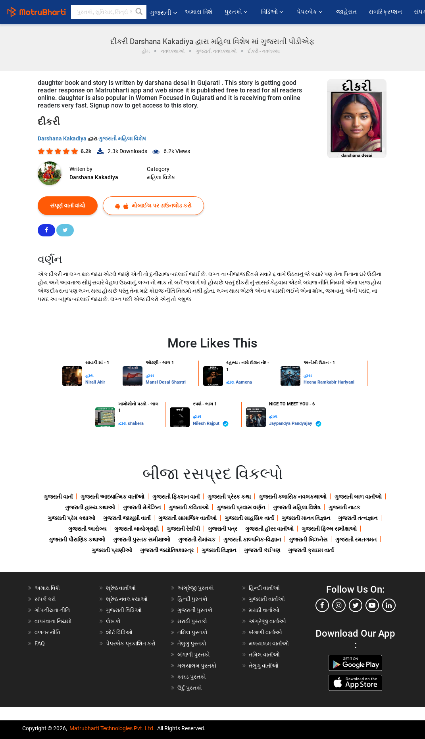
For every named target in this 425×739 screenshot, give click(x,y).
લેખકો (113, 621)
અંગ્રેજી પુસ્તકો (195, 588)
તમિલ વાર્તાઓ (264, 654)
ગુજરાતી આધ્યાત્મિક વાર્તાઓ (112, 496)
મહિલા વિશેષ (161, 177)
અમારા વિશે (199, 12)
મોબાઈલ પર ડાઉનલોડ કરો (153, 205)
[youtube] (372, 605)
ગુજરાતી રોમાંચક (196, 539)
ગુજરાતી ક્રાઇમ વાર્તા (311, 550)
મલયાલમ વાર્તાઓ (269, 643)
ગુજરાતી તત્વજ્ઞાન (357, 518)
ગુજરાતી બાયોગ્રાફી (136, 529)
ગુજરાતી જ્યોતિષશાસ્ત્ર (167, 550)
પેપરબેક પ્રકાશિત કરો (131, 643)
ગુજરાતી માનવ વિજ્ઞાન (306, 518)
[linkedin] (389, 605)
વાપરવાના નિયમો (54, 621)
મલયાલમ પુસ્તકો (197, 665)
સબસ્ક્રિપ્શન (385, 12)
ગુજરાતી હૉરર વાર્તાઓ (269, 529)
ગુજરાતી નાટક (344, 507)
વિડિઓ (273, 12)
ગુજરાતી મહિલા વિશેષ (122, 138)
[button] (139, 12)
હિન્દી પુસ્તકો (192, 599)
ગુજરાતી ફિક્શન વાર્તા (176, 496)
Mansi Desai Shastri (166, 382)
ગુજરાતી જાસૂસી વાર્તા (126, 518)
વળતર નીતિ (47, 632)
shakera (136, 423)
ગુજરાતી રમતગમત (356, 539)
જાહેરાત (346, 12)
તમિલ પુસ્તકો (192, 632)
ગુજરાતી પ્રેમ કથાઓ (71, 518)
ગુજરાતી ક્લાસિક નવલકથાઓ (293, 496)
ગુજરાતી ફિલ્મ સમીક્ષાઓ (329, 529)
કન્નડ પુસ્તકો (191, 677)
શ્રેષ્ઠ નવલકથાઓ (127, 599)
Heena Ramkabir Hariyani (329, 382)
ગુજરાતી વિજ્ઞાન (219, 550)
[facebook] (322, 605)
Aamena (244, 382)
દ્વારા (89, 375)
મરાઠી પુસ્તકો (192, 621)
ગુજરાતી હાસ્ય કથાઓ (90, 507)
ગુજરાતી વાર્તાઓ (267, 599)
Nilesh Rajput (211, 424)
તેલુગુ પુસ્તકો (191, 643)
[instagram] (339, 605)
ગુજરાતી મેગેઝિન (142, 507)
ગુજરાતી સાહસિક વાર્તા (249, 518)
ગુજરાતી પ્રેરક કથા (229, 496)
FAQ (40, 643)
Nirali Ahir (95, 382)
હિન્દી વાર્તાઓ (264, 588)
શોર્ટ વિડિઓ (119, 632)
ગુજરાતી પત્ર (222, 529)
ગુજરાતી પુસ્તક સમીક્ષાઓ (141, 539)
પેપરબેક (310, 12)
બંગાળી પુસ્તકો (193, 654)
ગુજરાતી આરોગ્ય (87, 529)
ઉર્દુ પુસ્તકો (189, 688)
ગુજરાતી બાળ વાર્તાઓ (358, 496)
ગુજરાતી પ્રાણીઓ (112, 550)
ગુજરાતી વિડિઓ (124, 610)
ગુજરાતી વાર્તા (58, 496)
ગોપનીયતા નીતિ (52, 610)
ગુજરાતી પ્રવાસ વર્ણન (241, 507)
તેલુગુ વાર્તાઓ (264, 665)
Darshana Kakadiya (63, 138)
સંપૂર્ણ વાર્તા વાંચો (67, 205)
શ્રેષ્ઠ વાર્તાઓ (121, 588)
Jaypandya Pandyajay (295, 424)
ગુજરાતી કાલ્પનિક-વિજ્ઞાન (252, 539)
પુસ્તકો (237, 12)
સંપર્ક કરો (45, 599)
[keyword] (108, 12)
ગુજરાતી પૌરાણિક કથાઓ (77, 539)
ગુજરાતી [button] (163, 12)
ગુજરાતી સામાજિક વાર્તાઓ (187, 518)
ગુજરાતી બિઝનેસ (308, 539)
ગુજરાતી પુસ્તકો (195, 610)
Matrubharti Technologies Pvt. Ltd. (112, 728)
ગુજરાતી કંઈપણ (262, 550)
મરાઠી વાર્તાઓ (264, 610)
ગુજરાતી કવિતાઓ (189, 507)
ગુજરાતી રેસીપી (183, 529)
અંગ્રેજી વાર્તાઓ (267, 621)
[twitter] (355, 605)
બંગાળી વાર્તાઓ (265, 632)
